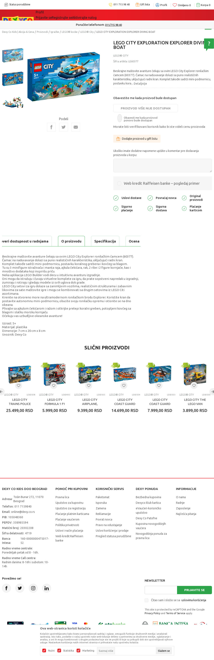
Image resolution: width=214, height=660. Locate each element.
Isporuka (101, 513)
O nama (181, 507)
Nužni (51, 650)
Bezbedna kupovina (148, 507)
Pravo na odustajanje (109, 535)
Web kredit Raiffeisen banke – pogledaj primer (162, 183)
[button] (18, 395)
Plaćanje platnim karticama (72, 524)
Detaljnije (140, 83)
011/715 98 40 (121, 24)
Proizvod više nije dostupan (145, 108)
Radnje (180, 513)
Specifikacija (52, 241)
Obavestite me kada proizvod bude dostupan (144, 98)
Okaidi (117, 14)
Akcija (71, 14)
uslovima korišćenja (193, 610)
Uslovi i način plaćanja (69, 541)
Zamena (101, 518)
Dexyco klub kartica (148, 513)
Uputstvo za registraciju (71, 518)
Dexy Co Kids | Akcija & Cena (18, 32)
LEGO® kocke (70, 32)
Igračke (55, 32)
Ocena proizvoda (90, 241)
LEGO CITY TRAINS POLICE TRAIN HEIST (20, 414)
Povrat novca (104, 529)
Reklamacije (103, 524)
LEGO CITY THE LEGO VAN (195, 412)
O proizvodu (18, 241)
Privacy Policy (152, 623)
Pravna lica (62, 507)
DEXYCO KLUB (93, 14)
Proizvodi (42, 32)
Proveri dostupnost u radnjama (34, 251)
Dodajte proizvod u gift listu (136, 139)
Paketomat (102, 507)
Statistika (68, 650)
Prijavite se (194, 600)
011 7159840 (23, 516)
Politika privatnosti (67, 535)
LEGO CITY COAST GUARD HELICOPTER (159, 414)
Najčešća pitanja (186, 524)
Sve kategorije (49, 14)
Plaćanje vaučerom (67, 529)
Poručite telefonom (98, 24)
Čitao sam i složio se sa (178, 610)
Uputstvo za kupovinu (69, 513)
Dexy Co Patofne (146, 528)
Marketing (88, 650)
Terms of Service (175, 623)
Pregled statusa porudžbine (113, 546)
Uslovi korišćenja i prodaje (112, 541)
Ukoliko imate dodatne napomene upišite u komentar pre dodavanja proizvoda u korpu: (156, 153)
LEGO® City (87, 32)
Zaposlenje (183, 518)
